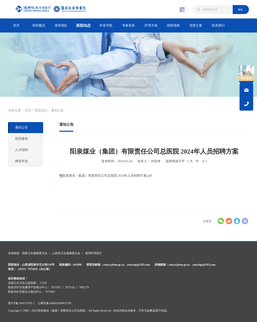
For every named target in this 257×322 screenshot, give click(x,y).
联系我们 (218, 25)
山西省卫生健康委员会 (66, 253)
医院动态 (83, 25)
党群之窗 (195, 25)
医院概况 (38, 25)
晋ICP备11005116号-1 (22, 303)
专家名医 (128, 25)
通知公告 (57, 110)
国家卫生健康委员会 (34, 253)
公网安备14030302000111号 (54, 303)
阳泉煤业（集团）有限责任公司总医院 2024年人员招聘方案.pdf (105, 175)
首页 (16, 25)
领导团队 (61, 25)
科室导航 (106, 25)
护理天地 (151, 25)
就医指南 (173, 25)
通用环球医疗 (93, 253)
